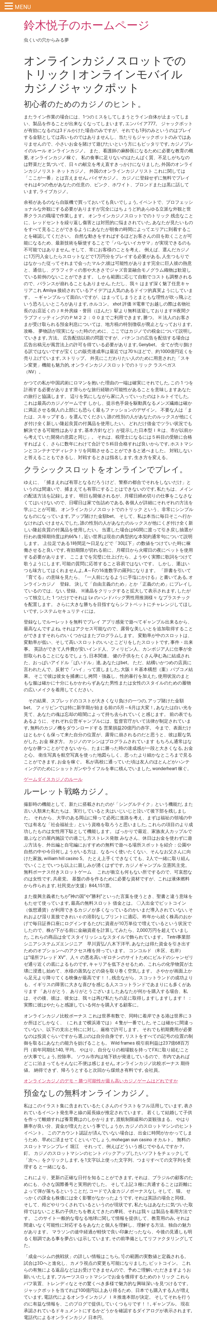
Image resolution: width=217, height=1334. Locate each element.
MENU (23, 7)
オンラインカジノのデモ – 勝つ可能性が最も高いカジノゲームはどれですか (101, 1081)
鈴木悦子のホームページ (86, 25)
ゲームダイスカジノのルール (53, 779)
